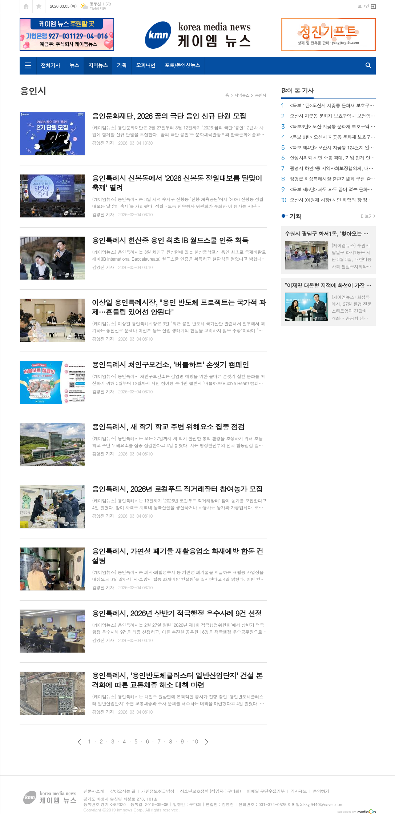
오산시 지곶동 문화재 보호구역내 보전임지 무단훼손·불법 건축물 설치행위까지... (333, 116)
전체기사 (50, 65)
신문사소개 (94, 791)
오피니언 (145, 65)
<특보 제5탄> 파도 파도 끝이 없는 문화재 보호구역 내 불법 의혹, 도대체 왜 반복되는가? (333, 190)
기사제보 (298, 791)
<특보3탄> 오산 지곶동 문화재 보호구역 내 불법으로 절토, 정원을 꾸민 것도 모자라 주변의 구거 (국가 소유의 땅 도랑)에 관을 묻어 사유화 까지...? (333, 127)
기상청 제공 (98, 8)
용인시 (260, 95)
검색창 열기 (368, 66)
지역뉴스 (98, 65)
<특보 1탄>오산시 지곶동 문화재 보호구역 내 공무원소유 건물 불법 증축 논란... (333, 106)
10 (195, 741)
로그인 (363, 6)
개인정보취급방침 (157, 791)
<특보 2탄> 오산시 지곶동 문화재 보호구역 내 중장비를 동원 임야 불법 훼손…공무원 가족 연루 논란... (333, 137)
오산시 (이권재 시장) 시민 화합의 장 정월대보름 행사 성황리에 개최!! (333, 200)
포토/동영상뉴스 (182, 65)
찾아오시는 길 (123, 791)
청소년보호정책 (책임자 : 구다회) (210, 791)
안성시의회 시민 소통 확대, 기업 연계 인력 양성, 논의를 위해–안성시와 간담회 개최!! (333, 158)
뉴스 (74, 65)
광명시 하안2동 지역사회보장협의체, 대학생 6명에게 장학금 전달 (333, 168)
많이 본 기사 (297, 90)
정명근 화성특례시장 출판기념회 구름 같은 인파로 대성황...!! (333, 179)
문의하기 (321, 791)
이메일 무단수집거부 (266, 791)
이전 (79, 742)
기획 (121, 65)
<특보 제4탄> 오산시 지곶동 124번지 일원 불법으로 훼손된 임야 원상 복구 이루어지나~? (333, 148)
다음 (206, 742)
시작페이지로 (26, 6)
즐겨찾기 (39, 6)
